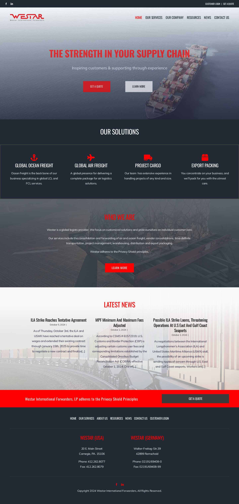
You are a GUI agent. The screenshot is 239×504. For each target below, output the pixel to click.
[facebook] (6, 4)
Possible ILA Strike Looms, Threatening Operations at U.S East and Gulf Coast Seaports (180, 325)
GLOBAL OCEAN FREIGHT (34, 165)
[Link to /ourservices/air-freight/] (91, 157)
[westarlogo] (27, 15)
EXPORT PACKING (205, 165)
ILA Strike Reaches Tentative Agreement (58, 320)
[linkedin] (12, 4)
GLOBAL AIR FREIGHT (91, 165)
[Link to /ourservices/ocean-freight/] (34, 157)
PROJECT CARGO (148, 165)
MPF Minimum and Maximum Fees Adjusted (119, 322)
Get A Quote (228, 3)
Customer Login (212, 3)
